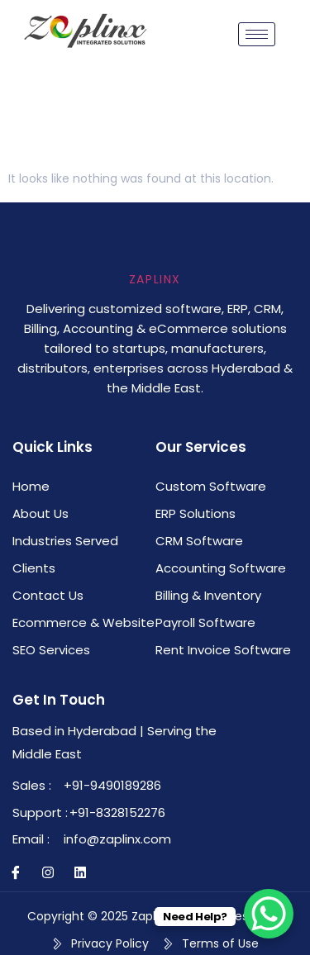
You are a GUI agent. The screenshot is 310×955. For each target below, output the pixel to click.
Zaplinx (155, 279)
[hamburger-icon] (256, 34)
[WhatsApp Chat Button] (268, 913)
